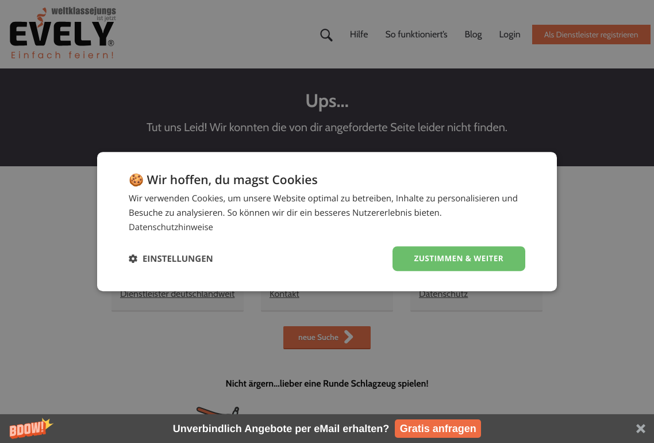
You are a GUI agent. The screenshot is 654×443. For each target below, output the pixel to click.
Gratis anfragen (438, 428)
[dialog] (327, 221)
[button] (327, 428)
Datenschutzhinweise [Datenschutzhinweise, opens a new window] (171, 226)
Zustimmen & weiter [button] (457, 258)
